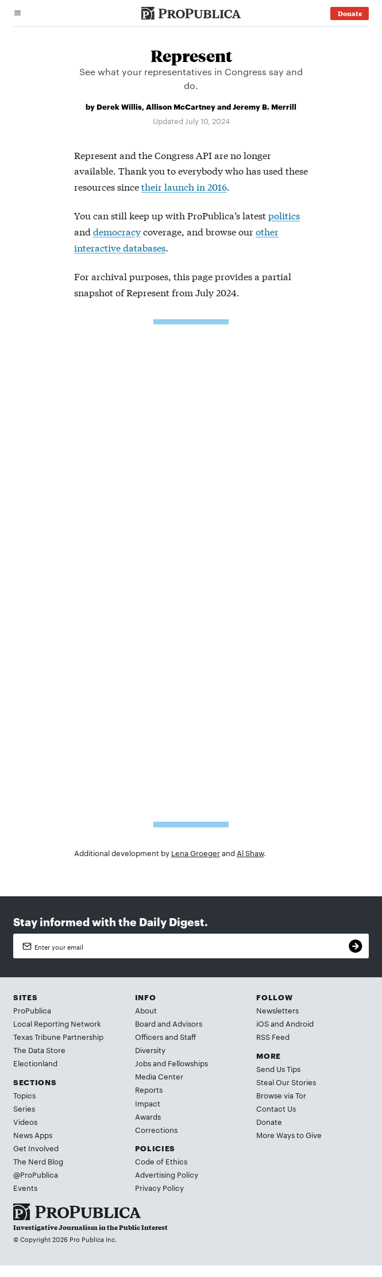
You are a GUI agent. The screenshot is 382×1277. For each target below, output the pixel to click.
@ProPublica (35, 1174)
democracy (117, 231)
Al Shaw (250, 853)
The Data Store (39, 1049)
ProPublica (32, 1010)
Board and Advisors (168, 1023)
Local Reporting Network (57, 1023)
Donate (269, 1121)
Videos (25, 1121)
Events (25, 1187)
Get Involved (36, 1148)
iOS (262, 1023)
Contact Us (276, 1108)
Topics (24, 1095)
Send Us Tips (278, 1068)
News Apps (32, 1134)
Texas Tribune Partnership (58, 1036)
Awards (148, 1116)
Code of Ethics (161, 1161)
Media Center (159, 1076)
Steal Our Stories (286, 1082)
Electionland (35, 1063)
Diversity (150, 1049)
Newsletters (277, 1010)
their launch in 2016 (184, 186)
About (146, 1010)
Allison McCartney (180, 106)
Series (24, 1108)
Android (299, 1023)
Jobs (143, 1063)
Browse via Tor (281, 1095)
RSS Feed (273, 1036)
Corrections (156, 1129)
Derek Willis (119, 106)
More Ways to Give (289, 1134)
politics (284, 215)
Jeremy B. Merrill (264, 106)
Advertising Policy (166, 1174)
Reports (149, 1089)
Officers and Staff (165, 1036)
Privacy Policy (159, 1187)
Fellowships (188, 1063)
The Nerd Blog (38, 1161)
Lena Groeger (195, 853)
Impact (147, 1103)
